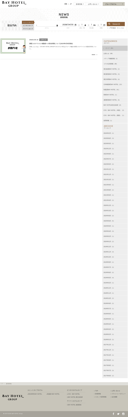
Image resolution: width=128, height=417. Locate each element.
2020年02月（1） (109, 236)
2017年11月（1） (109, 350)
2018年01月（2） (109, 339)
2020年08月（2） (109, 215)
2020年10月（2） (109, 210)
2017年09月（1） (109, 360)
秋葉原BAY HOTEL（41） (112, 89)
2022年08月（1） (109, 154)
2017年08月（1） (109, 365)
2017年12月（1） (109, 344)
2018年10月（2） (109, 298)
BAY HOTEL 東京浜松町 (75, 397)
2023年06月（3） (109, 138)
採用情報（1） (108, 120)
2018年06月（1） (109, 313)
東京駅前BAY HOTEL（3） (112, 74)
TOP (1, 383)
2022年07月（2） (109, 159)
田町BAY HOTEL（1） (111, 95)
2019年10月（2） (109, 257)
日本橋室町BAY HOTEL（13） (113, 84)
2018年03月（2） (109, 329)
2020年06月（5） (109, 221)
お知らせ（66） (109, 53)
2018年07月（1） (109, 308)
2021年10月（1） (109, 179)
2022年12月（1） (109, 148)
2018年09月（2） (109, 303)
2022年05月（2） (109, 164)
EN (65, 4)
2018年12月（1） (109, 288)
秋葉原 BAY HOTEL (53, 394)
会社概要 (114, 397)
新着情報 (98, 394)
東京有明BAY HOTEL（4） (112, 79)
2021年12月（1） (109, 169)
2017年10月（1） (109, 355)
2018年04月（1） (109, 324)
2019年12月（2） (109, 246)
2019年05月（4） (109, 277)
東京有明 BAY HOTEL (35, 394)
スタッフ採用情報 (100, 397)
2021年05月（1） (109, 195)
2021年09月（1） (109, 185)
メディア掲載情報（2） (111, 58)
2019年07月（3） (109, 267)
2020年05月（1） (109, 226)
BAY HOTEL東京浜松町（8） (113, 105)
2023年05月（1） (109, 143)
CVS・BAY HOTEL (74, 394)
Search (114, 24)
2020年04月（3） (109, 231)
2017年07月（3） (109, 370)
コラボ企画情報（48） (111, 64)
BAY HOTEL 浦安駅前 (75, 405)
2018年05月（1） (109, 319)
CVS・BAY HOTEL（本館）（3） (114, 110)
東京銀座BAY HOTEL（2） (112, 69)
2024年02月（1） (109, 133)
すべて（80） (110, 48)
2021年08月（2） (109, 190)
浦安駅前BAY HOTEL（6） (112, 100)
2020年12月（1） (109, 205)
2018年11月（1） (109, 293)
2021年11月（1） (109, 174)
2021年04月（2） (109, 200)
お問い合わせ (116, 391)
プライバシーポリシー (119, 394)
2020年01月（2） (109, 241)
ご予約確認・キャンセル (116, 28)
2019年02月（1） (109, 283)
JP (71, 4)
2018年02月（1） (109, 334)
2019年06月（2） (109, 272)
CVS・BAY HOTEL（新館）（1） (114, 115)
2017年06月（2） (109, 375)
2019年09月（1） (109, 262)
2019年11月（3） (109, 252)
